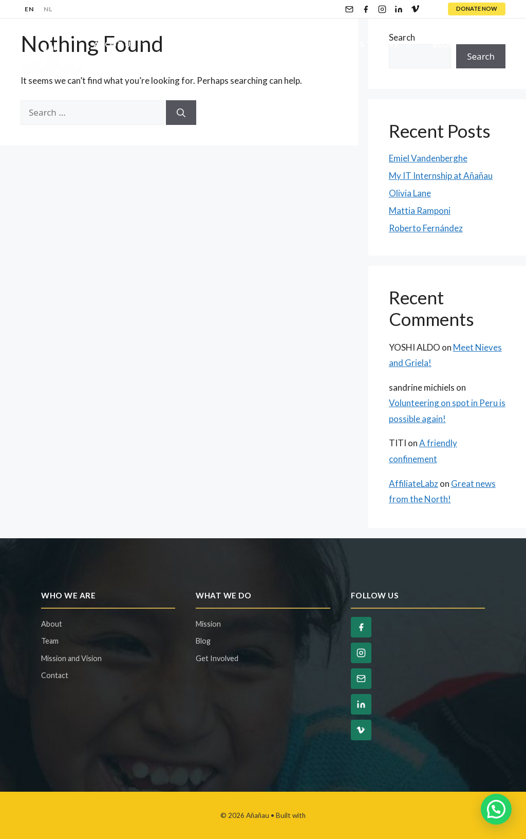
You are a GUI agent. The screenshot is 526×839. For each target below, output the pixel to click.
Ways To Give (382, 44)
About (51, 623)
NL (48, 9)
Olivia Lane (410, 193)
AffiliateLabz (413, 483)
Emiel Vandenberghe (428, 158)
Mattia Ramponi (419, 210)
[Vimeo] (415, 9)
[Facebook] (366, 9)
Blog (444, 44)
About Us (125, 44)
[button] (496, 809)
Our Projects (198, 44)
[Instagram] (382, 9)
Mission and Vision (71, 658)
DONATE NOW (476, 8)
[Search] (181, 112)
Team (50, 640)
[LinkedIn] (398, 9)
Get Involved (289, 44)
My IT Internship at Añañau (441, 175)
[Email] (349, 9)
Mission (208, 623)
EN (29, 9)
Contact (113, 75)
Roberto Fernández (426, 228)
